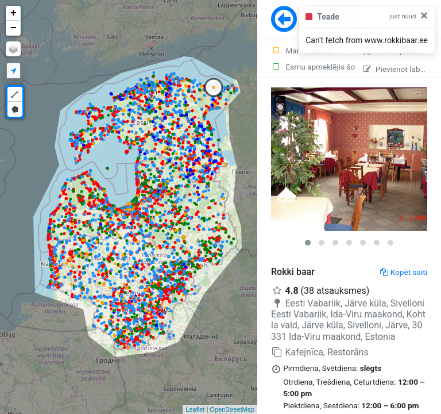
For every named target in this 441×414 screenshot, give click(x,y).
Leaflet (194, 409)
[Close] (424, 15)
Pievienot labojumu (402, 69)
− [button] (13, 28)
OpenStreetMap (232, 409)
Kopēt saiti (403, 272)
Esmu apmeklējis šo (310, 66)
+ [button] (13, 13)
